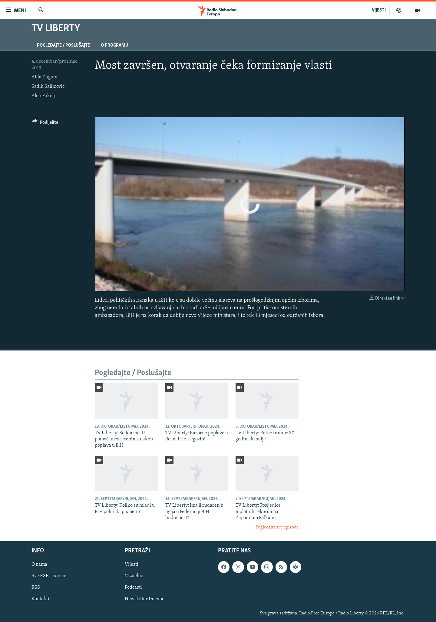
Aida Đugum (44, 77)
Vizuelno (134, 576)
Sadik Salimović (47, 86)
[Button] (45, 123)
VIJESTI (379, 10)
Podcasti (133, 587)
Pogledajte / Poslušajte (63, 45)
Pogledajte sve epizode (277, 527)
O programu (114, 45)
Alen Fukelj (43, 96)
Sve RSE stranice (48, 576)
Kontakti (40, 599)
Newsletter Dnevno (144, 599)
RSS (35, 587)
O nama (39, 564)
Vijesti (131, 564)
